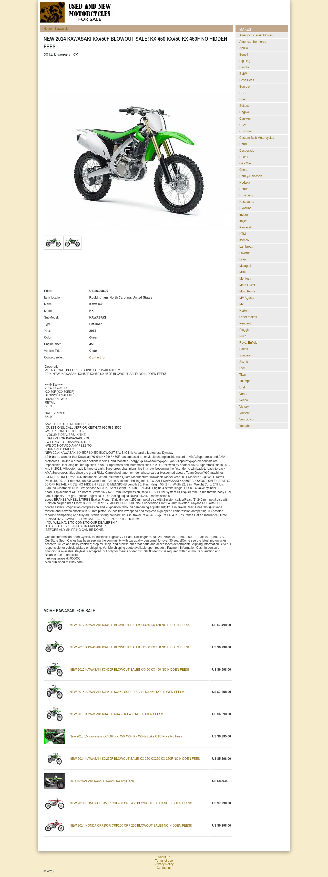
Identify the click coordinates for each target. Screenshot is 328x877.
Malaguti (245, 266)
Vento (243, 394)
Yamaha (245, 426)
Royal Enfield (248, 342)
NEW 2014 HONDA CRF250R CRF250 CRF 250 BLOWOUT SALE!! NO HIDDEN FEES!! (131, 825)
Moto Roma (247, 291)
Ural (242, 387)
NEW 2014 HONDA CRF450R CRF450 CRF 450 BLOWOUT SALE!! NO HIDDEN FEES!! (131, 803)
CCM (242, 125)
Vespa (243, 400)
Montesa (245, 278)
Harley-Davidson (250, 176)
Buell (242, 99)
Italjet (243, 221)
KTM (242, 234)
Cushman (245, 131)
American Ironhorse (252, 42)
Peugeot (245, 323)
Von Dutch (246, 419)
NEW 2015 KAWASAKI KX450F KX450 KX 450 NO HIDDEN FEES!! (116, 714)
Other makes (248, 317)
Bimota (244, 67)
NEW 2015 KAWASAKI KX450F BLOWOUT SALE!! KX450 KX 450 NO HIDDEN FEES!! (130, 669)
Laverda (244, 253)
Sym (242, 368)
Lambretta (246, 246)
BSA (242, 93)
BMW (243, 74)
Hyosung (245, 208)
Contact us (164, 868)
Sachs (243, 349)
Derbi (243, 144)
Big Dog (244, 61)
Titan (242, 374)
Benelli (244, 54)
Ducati (243, 157)
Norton (244, 310)
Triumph (245, 381)
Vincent (244, 413)
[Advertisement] (137, 74)
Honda (243, 189)
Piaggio (244, 330)
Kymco (244, 240)
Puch (242, 336)
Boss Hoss (246, 80)
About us (164, 857)
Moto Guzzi (247, 285)
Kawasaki (61, 28)
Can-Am (245, 118)
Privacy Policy (164, 864)
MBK (242, 272)
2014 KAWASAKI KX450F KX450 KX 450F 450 (102, 781)
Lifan (242, 259)
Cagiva (244, 112)
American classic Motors (256, 35)
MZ (241, 304)
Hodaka (244, 182)
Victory (244, 406)
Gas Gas (245, 163)
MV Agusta (246, 298)
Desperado (246, 150)
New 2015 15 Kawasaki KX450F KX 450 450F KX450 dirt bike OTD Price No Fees (126, 736)
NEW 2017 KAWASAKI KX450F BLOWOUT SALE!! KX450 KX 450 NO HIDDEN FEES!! (130, 625)
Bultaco (244, 106)
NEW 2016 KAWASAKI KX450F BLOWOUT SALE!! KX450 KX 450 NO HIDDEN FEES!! (130, 647)
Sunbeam (245, 355)
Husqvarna (246, 202)
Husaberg (246, 195)
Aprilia (243, 48)
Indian (243, 214)
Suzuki (244, 362)
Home (48, 28)
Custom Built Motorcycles (256, 138)
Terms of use (164, 860)
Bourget (244, 86)
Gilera (243, 170)
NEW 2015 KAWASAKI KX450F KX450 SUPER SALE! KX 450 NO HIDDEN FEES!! (127, 692)
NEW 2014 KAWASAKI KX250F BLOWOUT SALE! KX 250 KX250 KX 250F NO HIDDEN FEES (135, 758)
